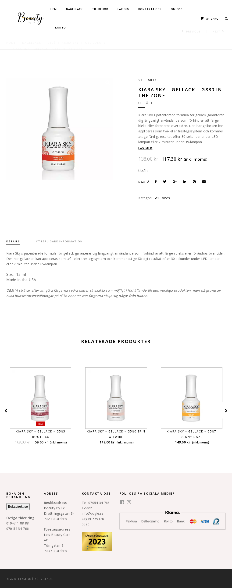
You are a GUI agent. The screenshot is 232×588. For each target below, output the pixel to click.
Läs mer (145, 148)
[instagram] (129, 502)
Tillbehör (100, 9)
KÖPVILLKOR (44, 578)
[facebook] (122, 502)
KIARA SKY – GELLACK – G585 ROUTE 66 (40, 434)
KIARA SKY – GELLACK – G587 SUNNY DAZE (191, 434)
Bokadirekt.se (18, 506)
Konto (60, 27)
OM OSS (177, 9)
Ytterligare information (59, 241)
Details (13, 241)
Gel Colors (161, 198)
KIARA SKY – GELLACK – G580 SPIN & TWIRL (116, 434)
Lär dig (123, 9)
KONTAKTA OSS (149, 9)
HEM (53, 9)
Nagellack (74, 9)
